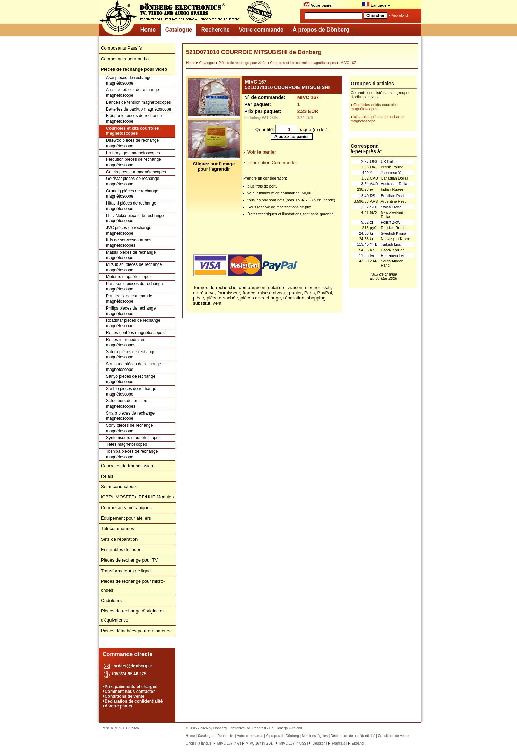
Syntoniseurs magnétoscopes (133, 437)
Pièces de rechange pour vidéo (241, 63)
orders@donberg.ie (133, 665)
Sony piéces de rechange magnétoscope (129, 428)
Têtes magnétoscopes (126, 444)
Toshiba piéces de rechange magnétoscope (132, 454)
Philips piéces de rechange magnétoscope (131, 311)
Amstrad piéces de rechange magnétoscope (132, 92)
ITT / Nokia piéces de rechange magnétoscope (135, 218)
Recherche (215, 30)
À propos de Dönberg (320, 30)
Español (357, 743)
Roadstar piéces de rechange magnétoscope (133, 323)
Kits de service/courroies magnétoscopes (128, 242)
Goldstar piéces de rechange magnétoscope (132, 181)
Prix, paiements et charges (131, 686)
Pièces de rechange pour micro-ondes (133, 586)
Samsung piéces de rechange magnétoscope (133, 367)
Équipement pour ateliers (126, 518)
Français (338, 743)
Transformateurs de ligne (126, 570)
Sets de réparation (119, 539)
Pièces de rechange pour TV (129, 560)
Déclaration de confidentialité (134, 701)
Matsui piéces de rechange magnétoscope (131, 255)
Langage (376, 4)
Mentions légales (315, 736)
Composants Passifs (121, 48)
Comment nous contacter (130, 691)
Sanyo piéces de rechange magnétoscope (130, 379)
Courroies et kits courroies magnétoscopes (132, 131)
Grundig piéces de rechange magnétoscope (132, 194)
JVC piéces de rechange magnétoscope (128, 230)
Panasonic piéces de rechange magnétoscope (134, 286)
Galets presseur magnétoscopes (136, 172)
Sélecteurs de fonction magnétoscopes (126, 403)
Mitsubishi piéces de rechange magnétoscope (134, 267)
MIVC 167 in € (227, 743)
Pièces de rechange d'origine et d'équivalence (132, 615)
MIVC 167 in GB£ (259, 743)
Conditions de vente (124, 696)
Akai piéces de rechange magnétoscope (128, 80)
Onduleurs (111, 600)
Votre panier (318, 4)
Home (148, 30)
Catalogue (178, 30)
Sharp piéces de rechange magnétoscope (130, 416)
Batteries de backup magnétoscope (138, 109)
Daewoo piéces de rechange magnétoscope (132, 143)
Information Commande (271, 162)
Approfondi (400, 15)
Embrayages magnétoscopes (133, 152)
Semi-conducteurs (119, 486)
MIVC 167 (346, 63)
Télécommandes (117, 528)
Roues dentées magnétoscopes (135, 332)
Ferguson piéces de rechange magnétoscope (133, 162)
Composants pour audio (125, 58)
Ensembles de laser (120, 549)
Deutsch (318, 743)
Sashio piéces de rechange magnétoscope (131, 391)
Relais (107, 476)
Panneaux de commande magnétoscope (129, 299)
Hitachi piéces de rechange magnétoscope (131, 206)
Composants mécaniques (126, 507)
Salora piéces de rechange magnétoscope (131, 354)
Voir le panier (261, 152)
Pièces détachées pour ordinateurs (135, 630)
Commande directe (127, 654)
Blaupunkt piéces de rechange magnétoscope (134, 118)
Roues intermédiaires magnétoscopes (125, 342)
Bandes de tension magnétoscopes (138, 102)
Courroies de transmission (127, 465)
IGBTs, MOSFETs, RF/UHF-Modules (137, 496)
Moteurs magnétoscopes (128, 276)
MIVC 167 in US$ (292, 743)
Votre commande (261, 30)
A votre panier (118, 706)
